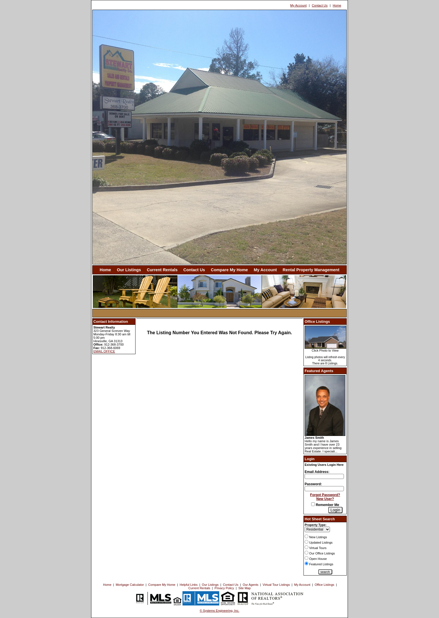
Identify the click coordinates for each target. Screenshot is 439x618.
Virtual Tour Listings (276, 584)
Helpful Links (189, 584)
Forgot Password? (325, 495)
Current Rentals (162, 270)
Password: (313, 484)
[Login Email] (324, 476)
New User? (325, 499)
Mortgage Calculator (130, 584)
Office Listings (324, 584)
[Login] (335, 510)
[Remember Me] (313, 504)
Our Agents (250, 584)
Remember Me (325, 505)
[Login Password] (324, 488)
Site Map (244, 588)
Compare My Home (229, 270)
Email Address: (317, 472)
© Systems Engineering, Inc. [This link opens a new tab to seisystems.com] (219, 610)
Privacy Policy (224, 588)
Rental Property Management (311, 270)
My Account (298, 5)
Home (337, 5)
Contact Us (319, 5)
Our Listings (129, 270)
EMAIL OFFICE (104, 351)
